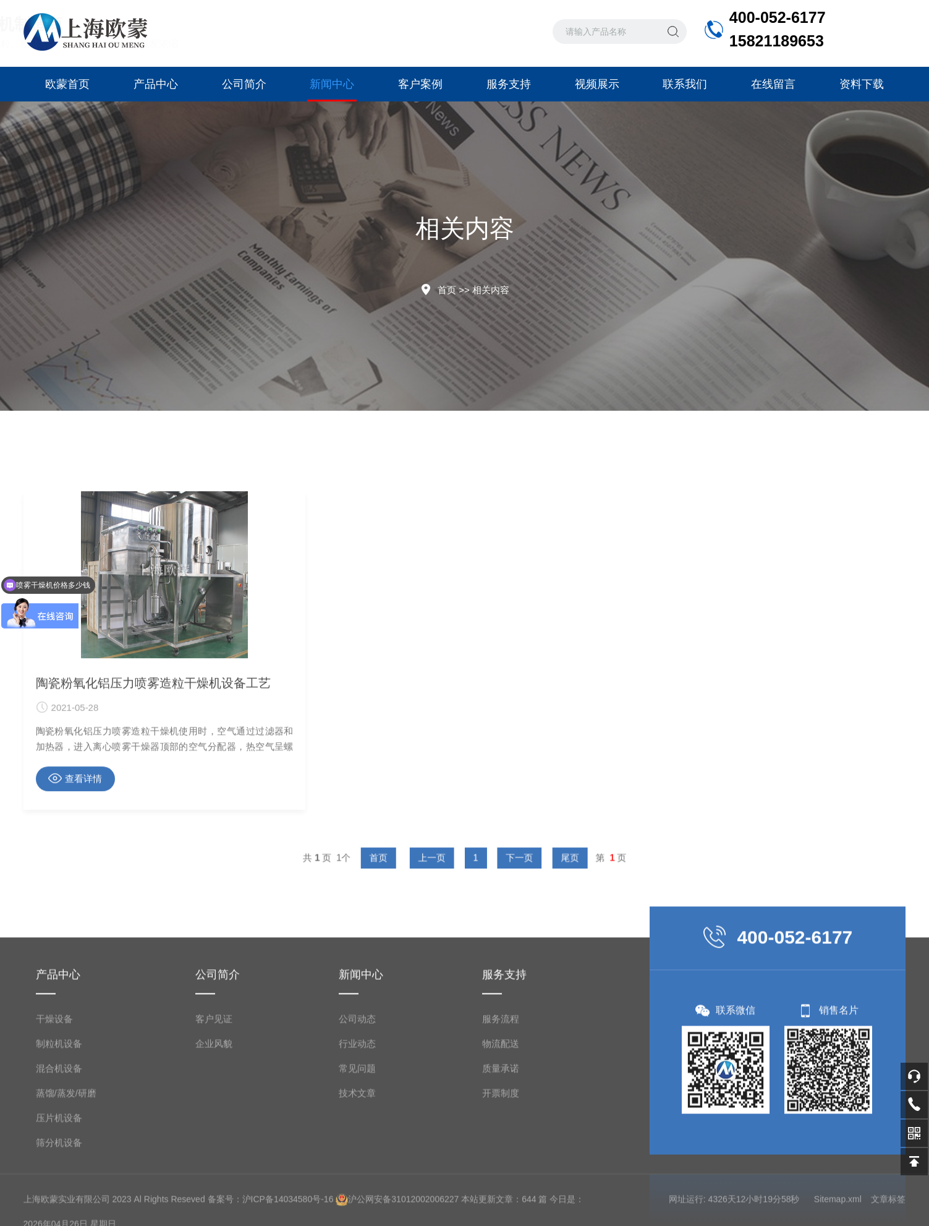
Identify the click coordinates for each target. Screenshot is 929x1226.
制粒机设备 (59, 1187)
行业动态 (357, 1187)
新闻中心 (332, 89)
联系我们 (685, 84)
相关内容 (490, 290)
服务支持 (508, 84)
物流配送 (500, 1187)
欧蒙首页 (67, 84)
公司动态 (357, 1162)
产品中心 (156, 84)
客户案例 (420, 84)
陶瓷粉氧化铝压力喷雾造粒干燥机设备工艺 (153, 849)
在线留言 (773, 84)
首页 (447, 290)
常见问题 (357, 1212)
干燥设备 (54, 1162)
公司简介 (244, 84)
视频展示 (597, 84)
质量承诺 (500, 1212)
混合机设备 (59, 1212)
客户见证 (213, 1162)
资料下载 (861, 84)
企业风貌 (213, 1187)
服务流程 (500, 1162)
